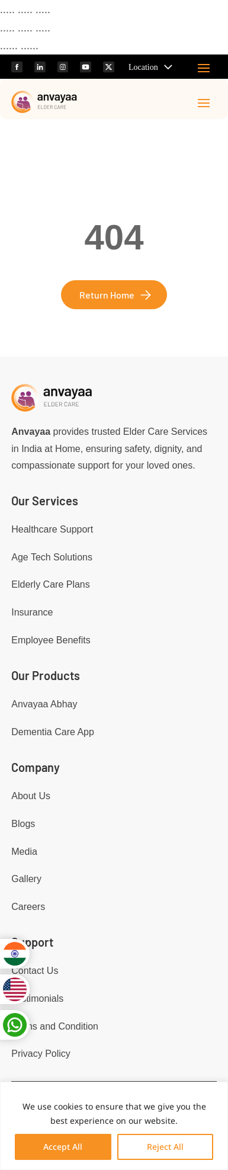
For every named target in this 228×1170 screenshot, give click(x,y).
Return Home (106, 294)
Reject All (165, 1146)
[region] (114, 1126)
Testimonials (37, 998)
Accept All (62, 1146)
